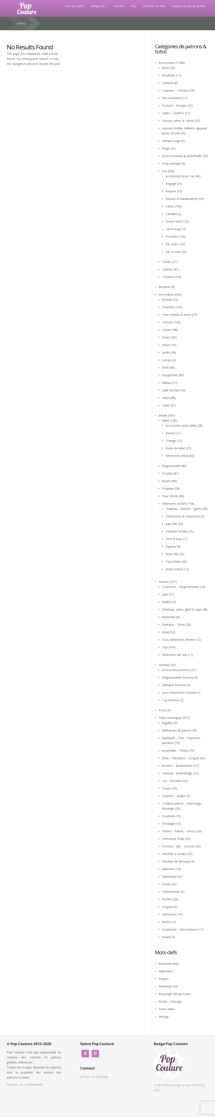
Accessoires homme (176, 670)
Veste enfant (174, 569)
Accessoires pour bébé (181, 425)
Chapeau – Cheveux (175, 90)
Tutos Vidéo (167, 1009)
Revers (166, 922)
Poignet (167, 907)
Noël (165, 368)
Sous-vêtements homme (179, 693)
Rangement (170, 375)
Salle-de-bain (171, 390)
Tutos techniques (170, 718)
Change (171, 441)
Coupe (166, 788)
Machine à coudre (174, 854)
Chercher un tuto (154, 6)
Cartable (171, 214)
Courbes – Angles (174, 796)
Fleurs (166, 345)
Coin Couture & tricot (176, 315)
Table (166, 405)
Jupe (165, 594)
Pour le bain (174, 539)
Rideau (166, 383)
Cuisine (167, 330)
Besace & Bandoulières (182, 199)
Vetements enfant (174, 504)
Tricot (162, 710)
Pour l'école (170, 496)
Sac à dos (172, 244)
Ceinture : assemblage (177, 773)
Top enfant (173, 562)
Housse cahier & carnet (178, 121)
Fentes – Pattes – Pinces (179, 831)
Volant (166, 937)
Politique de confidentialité (25, 1085)
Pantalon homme (174, 685)
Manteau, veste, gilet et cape (182, 609)
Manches (168, 869)
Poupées (168, 488)
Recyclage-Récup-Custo (175, 994)
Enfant (163, 415)
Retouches (169, 914)
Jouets (166, 481)
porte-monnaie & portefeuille (182, 156)
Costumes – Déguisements (180, 587)
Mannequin (169, 876)
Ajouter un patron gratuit (189, 6)
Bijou (165, 68)
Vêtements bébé (177, 456)
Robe (165, 632)
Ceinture (167, 83)
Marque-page (171, 141)
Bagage (171, 184)
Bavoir (170, 433)
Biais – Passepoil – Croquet (180, 758)
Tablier (166, 262)
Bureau (167, 300)
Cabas (170, 206)
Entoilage (168, 824)
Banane (171, 191)
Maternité (168, 617)
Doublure (168, 816)
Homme (164, 665)
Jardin (166, 352)
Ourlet (166, 884)
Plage (166, 148)
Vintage (164, 1017)
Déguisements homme (177, 677)
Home (21, 23)
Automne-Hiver (169, 964)
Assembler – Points (175, 751)
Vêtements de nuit (174, 655)
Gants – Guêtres (173, 113)
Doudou (167, 473)
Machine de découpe (176, 861)
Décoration (166, 294)
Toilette (167, 269)
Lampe (167, 360)
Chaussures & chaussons (183, 516)
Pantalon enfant (176, 531)
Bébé (165, 420)
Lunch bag (173, 229)
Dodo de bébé (175, 448)
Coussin (167, 322)
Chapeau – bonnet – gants (184, 509)
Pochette (172, 237)
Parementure (171, 892)
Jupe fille (171, 524)
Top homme (170, 700)
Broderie (164, 287)
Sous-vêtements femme (178, 640)
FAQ (133, 6)
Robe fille (172, 554)
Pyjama (171, 546)
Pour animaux (171, 163)
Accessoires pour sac (180, 176)
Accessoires (167, 63)
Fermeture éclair (173, 839)
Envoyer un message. (94, 1077)
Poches (167, 899)
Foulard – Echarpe (174, 106)
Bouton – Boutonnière (177, 766)
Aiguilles (167, 723)
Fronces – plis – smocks (178, 846)
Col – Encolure (172, 781)
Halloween (166, 971)
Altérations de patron (176, 730)
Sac (164, 171)
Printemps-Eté (168, 986)
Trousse (167, 277)
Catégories (97, 6)
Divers (166, 337)
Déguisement (171, 466)
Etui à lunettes (171, 98)
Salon (166, 398)
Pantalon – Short (173, 625)
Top (165, 647)
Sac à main (173, 252)
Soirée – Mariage (170, 1001)
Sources (118, 6)
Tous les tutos (74, 6)
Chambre (168, 307)
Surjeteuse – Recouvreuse (180, 929)
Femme (164, 582)
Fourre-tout (173, 221)
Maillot (166, 602)
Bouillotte (168, 75)
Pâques (164, 979)
